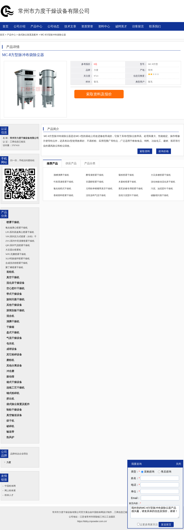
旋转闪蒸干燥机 (15, 299)
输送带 (10, 431)
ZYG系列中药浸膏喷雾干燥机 (20, 241)
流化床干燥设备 (15, 282)
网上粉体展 (10, 490)
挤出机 (10, 398)
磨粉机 (10, 360)
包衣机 (10, 343)
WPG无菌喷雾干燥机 (16, 254)
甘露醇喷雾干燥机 (95, 181)
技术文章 (70, 26)
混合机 (10, 315)
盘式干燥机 (12, 332)
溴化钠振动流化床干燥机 (163, 181)
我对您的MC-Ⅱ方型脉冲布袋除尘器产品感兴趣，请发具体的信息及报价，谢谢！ (154, 511)
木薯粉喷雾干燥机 (127, 181)
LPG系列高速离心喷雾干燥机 (20, 232)
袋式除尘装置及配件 (18, 404)
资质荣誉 (87, 26)
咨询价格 (163, 151)
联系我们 (155, 26)
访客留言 (138, 26)
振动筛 (10, 376)
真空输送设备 (14, 415)
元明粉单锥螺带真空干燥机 (99, 188)
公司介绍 (19, 26)
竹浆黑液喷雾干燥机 (63, 181)
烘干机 (10, 420)
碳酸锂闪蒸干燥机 (160, 195)
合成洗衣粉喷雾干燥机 (17, 263)
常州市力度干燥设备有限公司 (66, 512)
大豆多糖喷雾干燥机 (161, 175)
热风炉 (10, 437)
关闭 (178, 463)
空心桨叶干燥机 (15, 288)
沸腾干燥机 (12, 321)
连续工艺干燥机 (15, 387)
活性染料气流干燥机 (96, 195)
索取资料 (145, 151)
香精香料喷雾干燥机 (63, 195)
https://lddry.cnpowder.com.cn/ (92, 521)
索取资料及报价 (99, 94)
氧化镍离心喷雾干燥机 (17, 227)
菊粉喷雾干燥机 (126, 175)
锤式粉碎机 (12, 393)
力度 (8, 462)
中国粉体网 (10, 486)
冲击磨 (10, 371)
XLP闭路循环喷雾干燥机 (18, 258)
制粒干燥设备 (14, 409)
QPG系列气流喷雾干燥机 (18, 245)
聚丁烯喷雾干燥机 (14, 267)
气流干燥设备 (14, 337)
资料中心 (104, 26)
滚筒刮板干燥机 (15, 310)
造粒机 (10, 271)
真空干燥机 (12, 277)
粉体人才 (9, 495)
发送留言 (166, 524)
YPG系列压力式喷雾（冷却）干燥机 (19, 237)
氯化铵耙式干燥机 (62, 188)
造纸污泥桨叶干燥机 (128, 195)
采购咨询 (147, 471)
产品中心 (36, 26)
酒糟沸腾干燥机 (61, 175)
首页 (5, 26)
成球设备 (11, 349)
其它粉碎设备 (14, 354)
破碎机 (10, 426)
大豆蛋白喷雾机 (13, 249)
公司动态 (53, 26)
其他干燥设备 (14, 304)
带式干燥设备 (14, 293)
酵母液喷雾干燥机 (95, 175)
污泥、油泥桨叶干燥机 (162, 188)
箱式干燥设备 (14, 382)
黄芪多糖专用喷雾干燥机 (130, 188)
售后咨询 (164, 471)
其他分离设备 (14, 365)
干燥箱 (10, 326)
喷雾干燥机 (12, 222)
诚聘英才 (121, 26)
